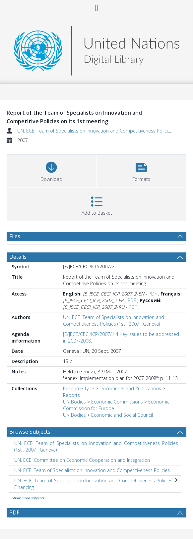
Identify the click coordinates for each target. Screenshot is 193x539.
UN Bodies (74, 402)
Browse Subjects (29, 431)
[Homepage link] (96, 49)
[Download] (51, 170)
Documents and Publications (130, 388)
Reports (71, 395)
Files (14, 236)
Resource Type (78, 388)
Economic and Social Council (122, 415)
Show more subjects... (29, 498)
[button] (141, 170)
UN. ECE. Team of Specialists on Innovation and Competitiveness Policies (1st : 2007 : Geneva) (113, 320)
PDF (153, 294)
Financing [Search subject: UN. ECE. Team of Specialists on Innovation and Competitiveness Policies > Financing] (24, 487)
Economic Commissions (117, 402)
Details (18, 256)
